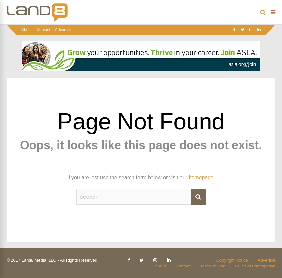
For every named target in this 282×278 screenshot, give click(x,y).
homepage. (202, 177)
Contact (43, 29)
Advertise (63, 29)
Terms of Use (213, 266)
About (26, 29)
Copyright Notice (232, 260)
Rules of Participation (255, 266)
